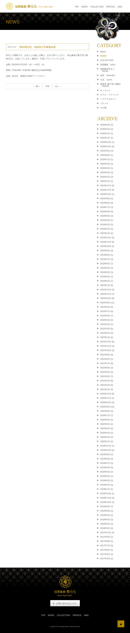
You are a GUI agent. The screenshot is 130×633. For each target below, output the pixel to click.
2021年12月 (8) (107, 342)
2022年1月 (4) (106, 337)
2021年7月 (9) (106, 363)
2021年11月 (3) (107, 346)
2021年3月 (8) (106, 381)
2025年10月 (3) (107, 146)
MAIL (120, 7)
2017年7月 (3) (106, 545)
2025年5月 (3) (106, 164)
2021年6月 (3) (106, 368)
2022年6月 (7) (106, 316)
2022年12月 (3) (107, 289)
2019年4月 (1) (106, 476)
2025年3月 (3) (106, 172)
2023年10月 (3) (107, 246)
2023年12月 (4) (107, 237)
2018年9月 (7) (106, 506)
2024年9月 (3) (106, 198)
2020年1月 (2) (106, 441)
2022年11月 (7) (107, 294)
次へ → (58, 86)
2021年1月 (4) (106, 389)
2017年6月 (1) (106, 550)
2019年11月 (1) (107, 446)
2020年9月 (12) (107, 407)
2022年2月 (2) (106, 333)
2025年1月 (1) (106, 181)
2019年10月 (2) (107, 450)
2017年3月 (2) (106, 558)
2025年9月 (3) (106, 151)
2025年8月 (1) (106, 155)
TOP (77, 7)
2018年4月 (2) (106, 519)
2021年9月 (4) (106, 355)
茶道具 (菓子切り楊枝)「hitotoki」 (110, 85)
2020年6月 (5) (106, 420)
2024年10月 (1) (107, 194)
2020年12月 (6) (107, 394)
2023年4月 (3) (106, 272)
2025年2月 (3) (106, 177)
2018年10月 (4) (107, 502)
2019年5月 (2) (106, 472)
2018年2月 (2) (106, 528)
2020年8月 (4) (106, 411)
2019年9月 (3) (106, 454)
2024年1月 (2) (106, 233)
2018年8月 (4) (106, 511)
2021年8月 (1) (106, 359)
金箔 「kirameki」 (108, 75)
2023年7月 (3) (106, 259)
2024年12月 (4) (107, 185)
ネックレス (105, 90)
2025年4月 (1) (106, 168)
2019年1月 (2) (106, 489)
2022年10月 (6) (107, 298)
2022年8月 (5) (106, 307)
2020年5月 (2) (106, 424)
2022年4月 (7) (106, 324)
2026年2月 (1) (106, 133)
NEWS (84, 7)
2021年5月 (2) (106, 372)
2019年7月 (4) (106, 463)
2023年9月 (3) (106, 250)
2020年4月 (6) (106, 428)
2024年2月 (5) (106, 229)
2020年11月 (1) (107, 398)
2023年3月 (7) (106, 276)
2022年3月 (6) (106, 329)
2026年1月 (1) (106, 138)
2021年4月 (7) (106, 376)
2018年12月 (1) (107, 493)
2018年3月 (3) (106, 524)
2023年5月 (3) (106, 268)
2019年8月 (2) (106, 459)
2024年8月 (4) (106, 203)
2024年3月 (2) (106, 224)
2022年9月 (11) (107, 302)
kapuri (103, 51)
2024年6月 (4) (106, 211)
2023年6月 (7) (106, 263)
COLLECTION (96, 7)
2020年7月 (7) (106, 415)
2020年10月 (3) (107, 402)
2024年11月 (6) (107, 190)
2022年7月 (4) (106, 311)
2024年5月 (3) (106, 216)
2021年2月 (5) (106, 385)
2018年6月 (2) (106, 515)
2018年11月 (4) (107, 498)
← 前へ (36, 86)
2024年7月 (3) (106, 207)
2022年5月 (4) (106, 320)
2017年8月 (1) (106, 541)
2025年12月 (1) (107, 142)
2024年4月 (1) (106, 220)
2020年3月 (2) (106, 433)
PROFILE (110, 7)
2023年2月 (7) (106, 281)
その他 (103, 108)
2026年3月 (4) (106, 129)
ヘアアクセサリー (108, 99)
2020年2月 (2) (106, 437)
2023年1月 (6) (106, 285)
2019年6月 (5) (106, 467)
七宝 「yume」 (107, 80)
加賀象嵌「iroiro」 (108, 64)
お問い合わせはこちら (66, 603)
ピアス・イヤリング (109, 95)
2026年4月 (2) (106, 125)
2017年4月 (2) (106, 554)
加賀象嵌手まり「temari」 (107, 70)
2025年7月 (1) (106, 159)
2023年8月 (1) (106, 255)
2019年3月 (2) (106, 480)
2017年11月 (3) (107, 532)
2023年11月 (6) (107, 242)
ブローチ (104, 103)
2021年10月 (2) (107, 350)
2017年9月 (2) (106, 537)
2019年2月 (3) (106, 485)
